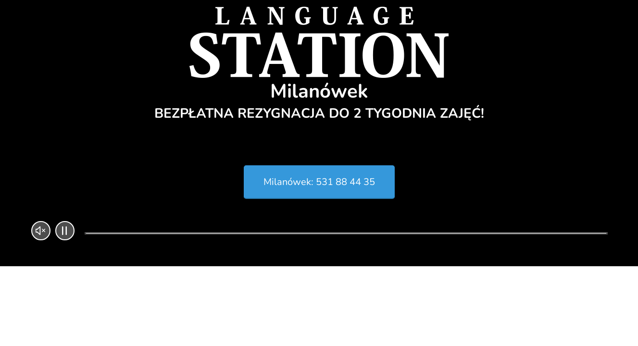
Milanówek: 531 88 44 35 (319, 181)
